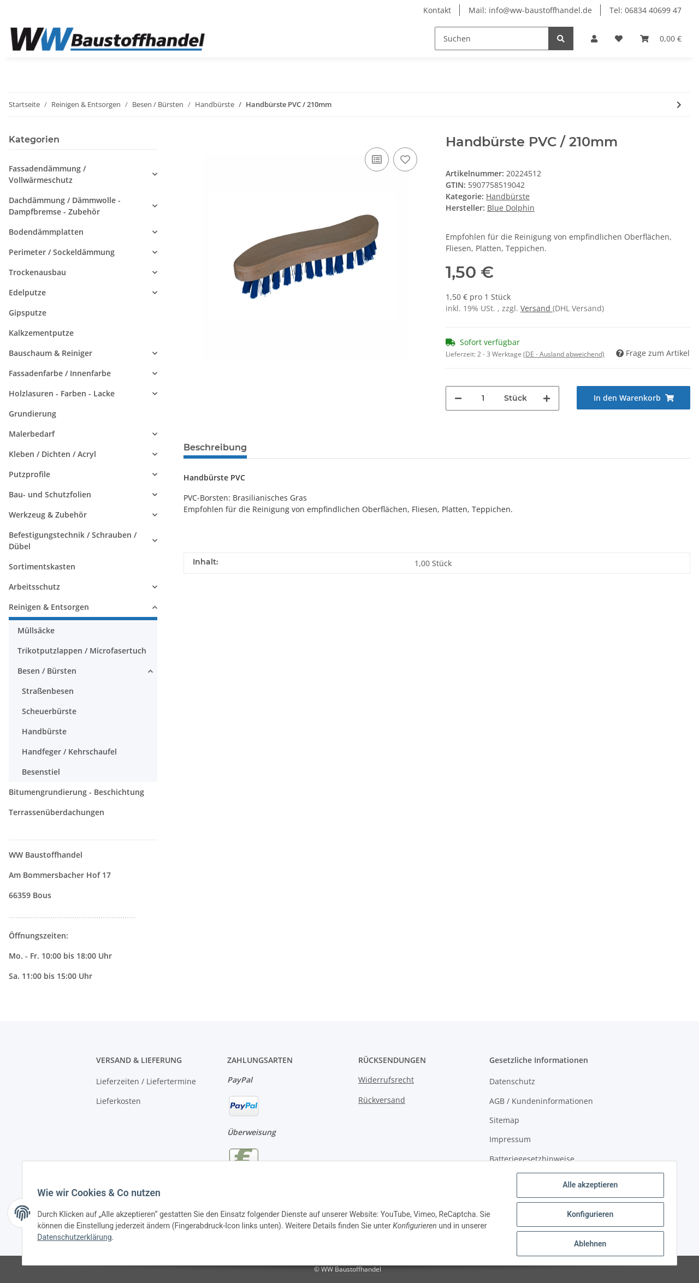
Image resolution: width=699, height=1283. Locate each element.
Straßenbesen (48, 691)
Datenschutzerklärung (77, 1238)
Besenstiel (41, 772)
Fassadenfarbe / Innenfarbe (60, 373)
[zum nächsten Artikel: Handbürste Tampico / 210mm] (679, 104)
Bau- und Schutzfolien (50, 494)
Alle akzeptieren (587, 1187)
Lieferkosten (118, 1101)
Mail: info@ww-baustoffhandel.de (530, 10)
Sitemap (504, 1120)
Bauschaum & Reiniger (50, 353)
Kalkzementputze (41, 333)
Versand (536, 308)
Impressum (510, 1139)
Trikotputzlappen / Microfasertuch (81, 650)
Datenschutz (512, 1081)
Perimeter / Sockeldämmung (62, 252)
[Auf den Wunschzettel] (405, 159)
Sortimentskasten (42, 566)
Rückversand (381, 1100)
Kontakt (437, 10)
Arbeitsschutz (34, 586)
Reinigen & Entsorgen (49, 607)
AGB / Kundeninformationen (541, 1101)
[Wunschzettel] (618, 38)
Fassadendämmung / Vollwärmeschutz (47, 174)
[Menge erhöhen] (547, 398)
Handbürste (508, 196)
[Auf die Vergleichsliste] (377, 159)
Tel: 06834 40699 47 (645, 10)
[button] (594, 38)
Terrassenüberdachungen (56, 812)
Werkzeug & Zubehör (48, 514)
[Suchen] (492, 38)
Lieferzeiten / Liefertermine (146, 1081)
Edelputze (27, 292)
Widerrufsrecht (386, 1079)
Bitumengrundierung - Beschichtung (76, 792)
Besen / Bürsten (46, 671)
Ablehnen (587, 1244)
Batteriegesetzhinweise (531, 1159)
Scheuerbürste (49, 711)
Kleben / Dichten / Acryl (52, 454)
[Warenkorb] (660, 38)
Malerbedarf (32, 434)
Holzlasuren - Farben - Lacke (62, 393)
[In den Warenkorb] (633, 397)
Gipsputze (27, 312)
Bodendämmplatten (46, 232)
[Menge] (483, 398)
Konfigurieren (587, 1215)
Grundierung (32, 413)
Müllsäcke (36, 630)
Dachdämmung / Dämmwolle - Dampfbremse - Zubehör (65, 206)
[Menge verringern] (458, 398)
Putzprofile (29, 474)
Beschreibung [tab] (215, 447)
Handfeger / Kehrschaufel (69, 751)
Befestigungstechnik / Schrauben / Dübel (73, 540)
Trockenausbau (37, 272)
